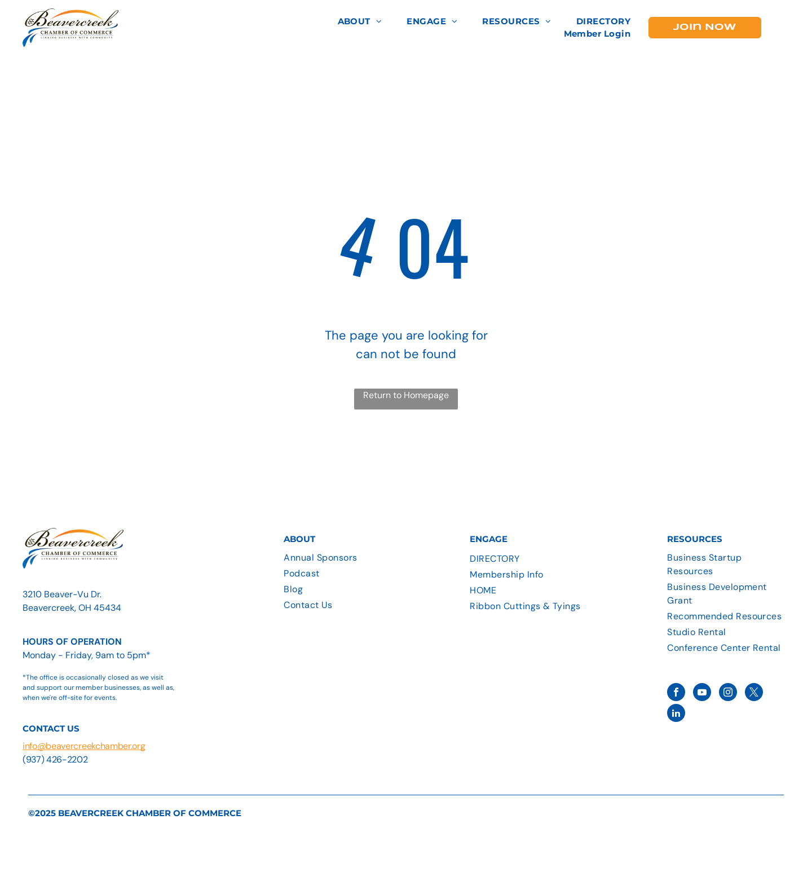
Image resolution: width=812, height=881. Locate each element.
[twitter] (754, 693)
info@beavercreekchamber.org (84, 746)
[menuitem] (360, 21)
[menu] (787, 27)
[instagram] (728, 693)
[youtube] (702, 693)
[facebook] (676, 693)
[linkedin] (676, 714)
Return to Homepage (406, 395)
